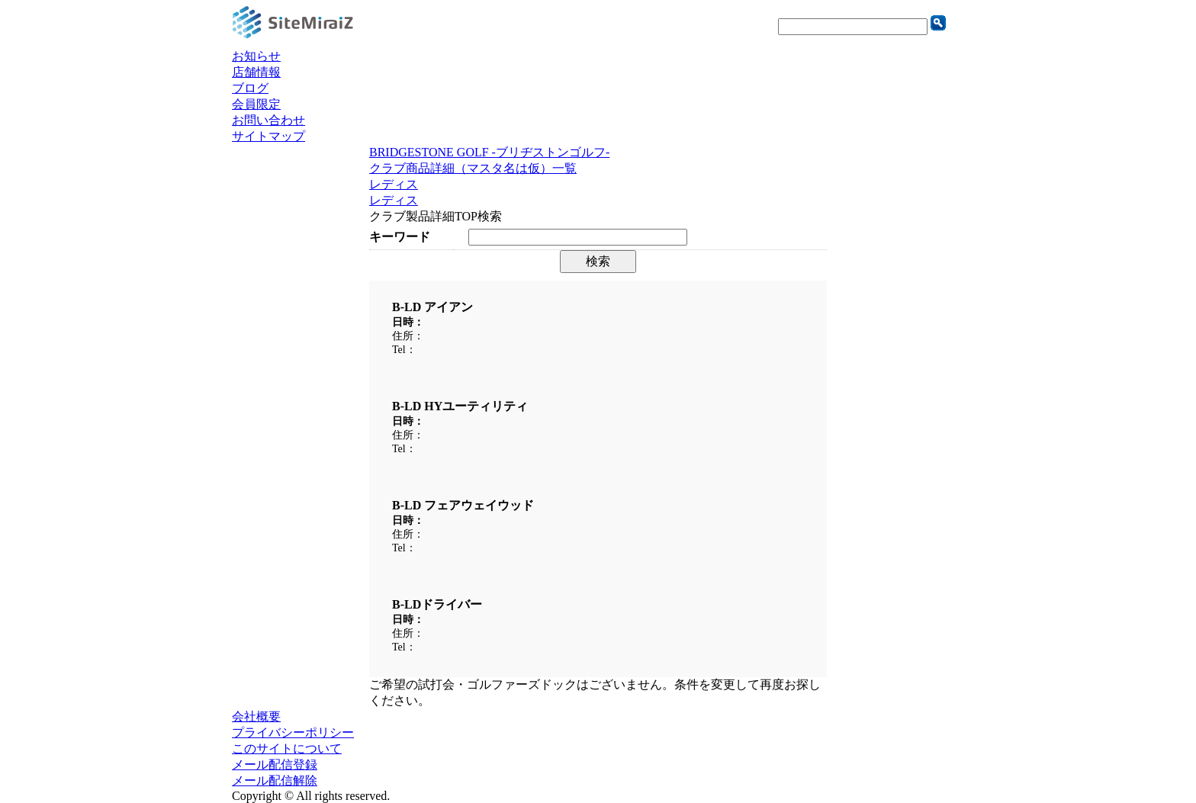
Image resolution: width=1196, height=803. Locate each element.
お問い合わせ (268, 120)
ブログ (250, 88)
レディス (393, 184)
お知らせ (256, 56)
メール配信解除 (274, 780)
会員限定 (256, 104)
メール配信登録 (274, 764)
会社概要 (256, 716)
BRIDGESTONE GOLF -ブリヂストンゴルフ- (489, 152)
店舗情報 (256, 72)
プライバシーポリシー (293, 732)
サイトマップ (268, 136)
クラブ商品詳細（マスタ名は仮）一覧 (473, 168)
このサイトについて (287, 748)
